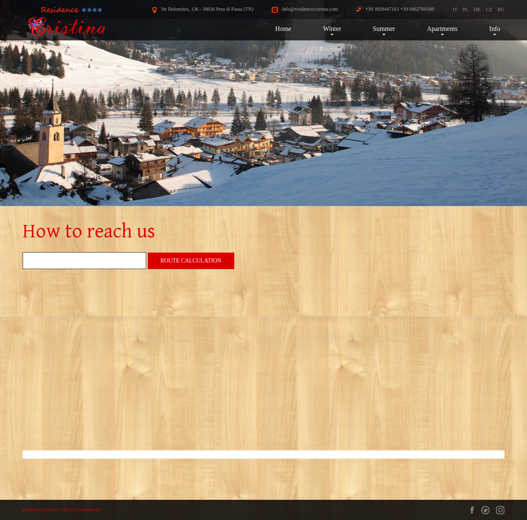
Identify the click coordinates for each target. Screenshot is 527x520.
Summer (384, 28)
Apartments (442, 28)
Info (494, 28)
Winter (332, 28)
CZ (489, 9)
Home (283, 28)
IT (455, 9)
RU (500, 9)
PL (466, 9)
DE (477, 9)
